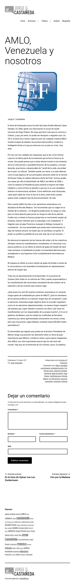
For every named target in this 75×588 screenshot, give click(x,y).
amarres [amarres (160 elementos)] (12, 514)
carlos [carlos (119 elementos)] (14, 518)
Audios (57, 21)
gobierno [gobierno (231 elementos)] (11, 531)
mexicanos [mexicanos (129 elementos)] (13, 544)
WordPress (24, 578)
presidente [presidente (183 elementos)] (8, 551)
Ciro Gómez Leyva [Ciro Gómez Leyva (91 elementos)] (9, 522)
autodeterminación (57, 368)
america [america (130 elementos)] (18, 514)
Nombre (11, 434)
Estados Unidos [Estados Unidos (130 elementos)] (24, 528)
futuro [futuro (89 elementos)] (6, 531)
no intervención (54, 379)
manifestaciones (55, 376)
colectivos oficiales (60, 371)
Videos (45, 21)
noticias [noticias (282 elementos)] (8, 548)
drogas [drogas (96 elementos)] (18, 525)
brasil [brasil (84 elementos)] (27, 514)
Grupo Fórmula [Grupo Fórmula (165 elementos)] (21, 531)
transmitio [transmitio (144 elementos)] (8, 554)
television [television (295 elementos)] (24, 551)
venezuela (57, 381)
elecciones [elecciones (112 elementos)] (24, 525)
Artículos (32, 21)
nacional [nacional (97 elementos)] (29, 544)
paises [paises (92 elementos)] (21, 548)
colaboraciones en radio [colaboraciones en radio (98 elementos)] (27, 522)
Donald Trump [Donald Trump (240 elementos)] (10, 525)
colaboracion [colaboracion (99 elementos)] (17, 522)
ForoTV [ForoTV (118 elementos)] (31, 528)
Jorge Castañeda (16, 363)
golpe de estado (57, 373)
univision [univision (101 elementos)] (23, 554)
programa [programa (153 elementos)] (16, 551)
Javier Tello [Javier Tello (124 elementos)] (17, 535)
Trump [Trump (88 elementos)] (13, 554)
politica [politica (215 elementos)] (26, 548)
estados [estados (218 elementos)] (15, 528)
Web (9, 446)
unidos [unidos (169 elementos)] (17, 554)
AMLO (58, 366)
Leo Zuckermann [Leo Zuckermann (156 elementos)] (23, 539)
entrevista (47, 373)
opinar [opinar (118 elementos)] (14, 548)
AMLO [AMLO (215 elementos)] (23, 514)
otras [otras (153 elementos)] (18, 548)
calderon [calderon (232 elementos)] (8, 518)
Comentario (13, 410)
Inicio (23, 21)
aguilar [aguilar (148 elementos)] (7, 514)
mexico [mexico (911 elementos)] (21, 543)
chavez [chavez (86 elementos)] (31, 518)
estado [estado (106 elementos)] (10, 528)
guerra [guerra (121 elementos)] (28, 531)
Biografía (66, 21)
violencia (64, 381)
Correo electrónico (47, 434)
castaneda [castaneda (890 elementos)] (22, 518)
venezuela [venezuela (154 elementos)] (29, 554)
